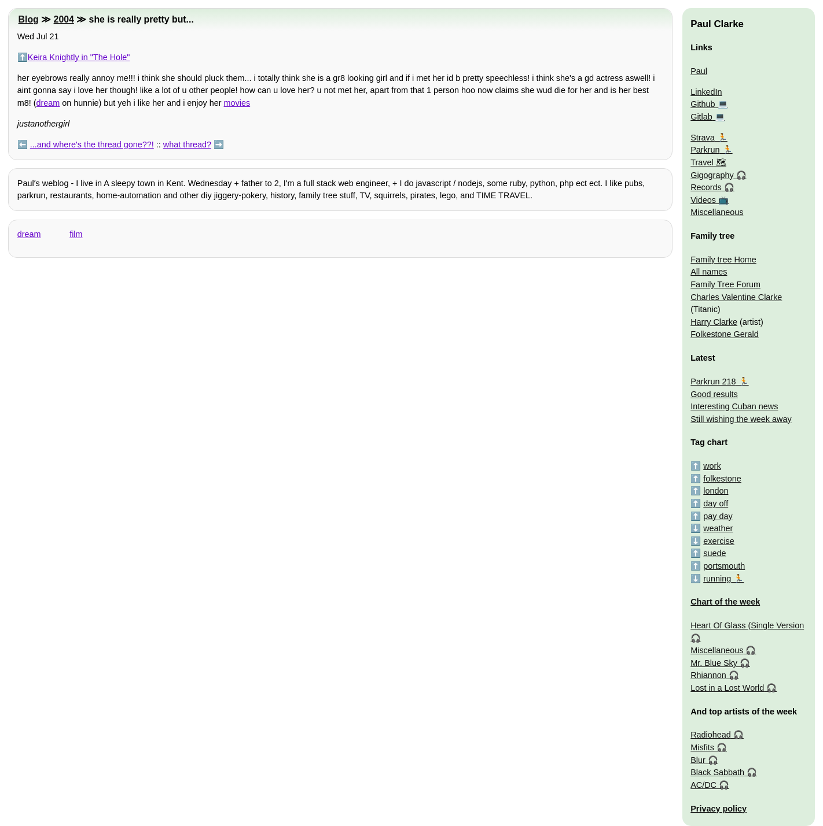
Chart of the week (725, 601)
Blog (29, 19)
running (717, 578)
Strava (702, 137)
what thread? (187, 144)
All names (708, 271)
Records (706, 187)
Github (702, 104)
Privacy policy (718, 808)
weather (718, 528)
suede (714, 553)
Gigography (711, 175)
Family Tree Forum (725, 284)
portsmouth (724, 566)
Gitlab (701, 116)
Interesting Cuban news (734, 406)
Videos (703, 200)
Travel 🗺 (708, 162)
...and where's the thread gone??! (92, 144)
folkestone (722, 478)
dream (48, 103)
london (715, 490)
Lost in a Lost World (727, 687)
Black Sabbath (717, 772)
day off (715, 503)
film (75, 234)
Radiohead (710, 734)
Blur (698, 760)
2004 (64, 19)
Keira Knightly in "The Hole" (79, 57)
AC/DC (703, 785)
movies (237, 103)
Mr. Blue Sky (713, 663)
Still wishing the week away (740, 419)
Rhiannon (708, 675)
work (712, 466)
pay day (717, 516)
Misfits (702, 747)
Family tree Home (723, 259)
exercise (718, 541)
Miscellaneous (716, 212)
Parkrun (704, 149)
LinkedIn (706, 92)
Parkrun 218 (713, 381)
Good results (714, 394)
